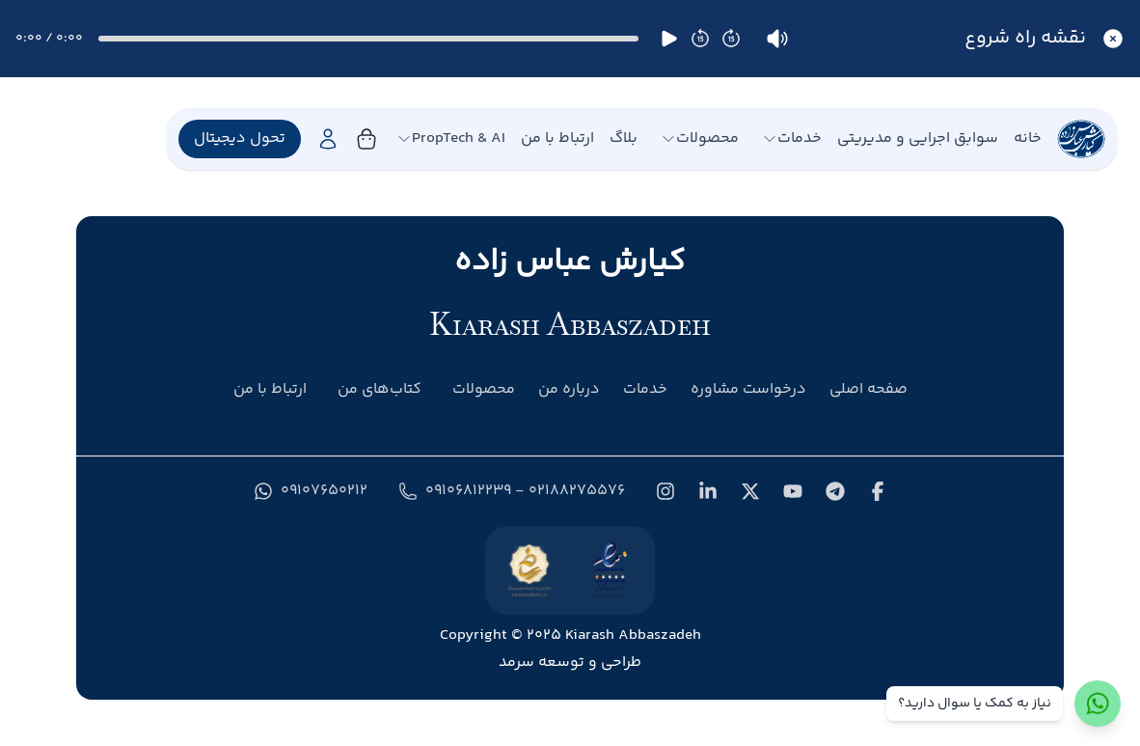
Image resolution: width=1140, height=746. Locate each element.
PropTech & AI (450, 139)
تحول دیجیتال (239, 138)
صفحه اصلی (868, 389)
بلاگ (624, 139)
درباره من (569, 389)
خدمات (792, 139)
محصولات (700, 139)
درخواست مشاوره (748, 389)
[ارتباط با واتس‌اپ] (1097, 703)
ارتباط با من (557, 139)
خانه (1028, 139)
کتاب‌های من (379, 389)
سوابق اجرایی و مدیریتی (917, 139)
